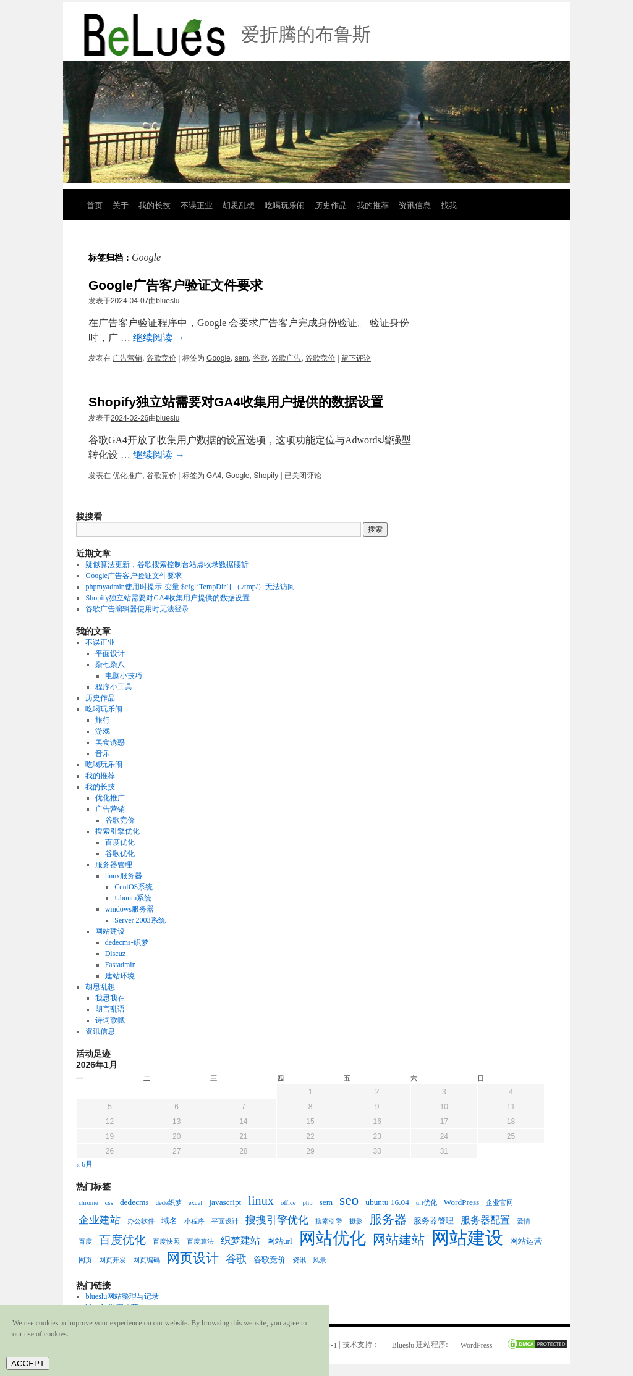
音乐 (102, 753)
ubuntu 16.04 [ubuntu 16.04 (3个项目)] (387, 1202)
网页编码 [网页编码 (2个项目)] (146, 1260)
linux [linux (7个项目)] (261, 1200)
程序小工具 (113, 686)
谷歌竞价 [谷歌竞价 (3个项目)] (269, 1259)
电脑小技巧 (123, 675)
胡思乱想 (239, 205)
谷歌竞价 (161, 358)
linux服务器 (124, 875)
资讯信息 (415, 205)
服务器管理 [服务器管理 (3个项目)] (434, 1220)
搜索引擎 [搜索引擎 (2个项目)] (328, 1221)
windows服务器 (129, 909)
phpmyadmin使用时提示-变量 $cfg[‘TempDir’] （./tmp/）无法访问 (190, 586)
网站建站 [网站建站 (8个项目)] (399, 1239)
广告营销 (127, 358)
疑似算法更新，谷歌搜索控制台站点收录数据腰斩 (167, 564)
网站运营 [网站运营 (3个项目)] (526, 1241)
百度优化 (120, 842)
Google (218, 358)
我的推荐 (373, 205)
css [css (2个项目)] (109, 1202)
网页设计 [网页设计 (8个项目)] (193, 1258)
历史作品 (331, 205)
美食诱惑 (110, 742)
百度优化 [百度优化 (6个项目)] (122, 1240)
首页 (95, 205)
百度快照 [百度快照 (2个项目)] (166, 1241)
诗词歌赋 (110, 1020)
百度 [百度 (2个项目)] (85, 1241)
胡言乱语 (110, 1009)
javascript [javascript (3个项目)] (225, 1202)
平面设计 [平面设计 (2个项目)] (225, 1221)
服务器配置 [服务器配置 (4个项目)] (485, 1220)
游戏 (102, 731)
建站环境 (120, 975)
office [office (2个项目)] (288, 1202)
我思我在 (110, 998)
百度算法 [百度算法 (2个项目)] (200, 1241)
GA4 (213, 475)
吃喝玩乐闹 (285, 205)
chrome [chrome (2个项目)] (88, 1202)
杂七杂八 (110, 664)
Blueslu (403, 1345)
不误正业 (197, 205)
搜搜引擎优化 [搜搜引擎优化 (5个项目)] (276, 1219)
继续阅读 (159, 337)
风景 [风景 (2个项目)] (319, 1260)
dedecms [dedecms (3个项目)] (134, 1202)
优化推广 (127, 475)
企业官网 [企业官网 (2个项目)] (499, 1202)
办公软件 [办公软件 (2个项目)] (141, 1221)
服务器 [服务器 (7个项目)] (388, 1219)
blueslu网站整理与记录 (122, 1296)
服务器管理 (113, 864)
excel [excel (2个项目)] (195, 1202)
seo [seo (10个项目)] (349, 1200)
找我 (449, 205)
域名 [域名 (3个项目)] (169, 1220)
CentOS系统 (133, 887)
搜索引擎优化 (117, 831)
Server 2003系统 (139, 920)
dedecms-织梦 (126, 942)
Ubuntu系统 (132, 898)
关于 (121, 205)
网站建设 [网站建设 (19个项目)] (467, 1237)
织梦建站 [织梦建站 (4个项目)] (240, 1240)
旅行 (102, 720)
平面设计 (110, 653)
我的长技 (154, 205)
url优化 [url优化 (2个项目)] (426, 1202)
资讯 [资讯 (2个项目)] (299, 1260)
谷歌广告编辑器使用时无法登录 (137, 609)
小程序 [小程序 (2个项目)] (194, 1221)
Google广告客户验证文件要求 (175, 285)
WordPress (477, 1345)
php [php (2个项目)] (308, 1202)
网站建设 (110, 931)
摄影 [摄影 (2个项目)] (356, 1221)
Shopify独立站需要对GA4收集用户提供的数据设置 (235, 402)
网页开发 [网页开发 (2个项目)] (112, 1260)
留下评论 (356, 358)
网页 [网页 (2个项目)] (85, 1260)
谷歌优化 (120, 853)
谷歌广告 (286, 358)
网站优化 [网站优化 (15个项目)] (332, 1238)
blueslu (167, 300)
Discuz (115, 953)
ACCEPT (28, 1363)
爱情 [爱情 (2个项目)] (523, 1221)
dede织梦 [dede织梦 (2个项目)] (169, 1202)
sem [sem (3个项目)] (326, 1202)
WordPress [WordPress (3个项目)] (462, 1202)
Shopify (265, 475)
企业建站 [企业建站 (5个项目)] (100, 1219)
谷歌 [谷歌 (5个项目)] (236, 1258)
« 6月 (84, 1164)
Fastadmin (120, 964)
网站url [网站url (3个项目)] (279, 1241)
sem (241, 358)
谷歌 (260, 358)
